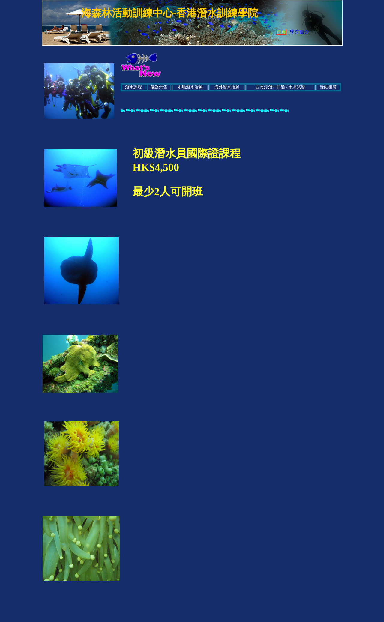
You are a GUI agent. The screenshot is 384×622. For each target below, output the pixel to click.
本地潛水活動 (190, 87)
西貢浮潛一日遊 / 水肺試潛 (280, 87)
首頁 (281, 31)
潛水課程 (133, 87)
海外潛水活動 (227, 87)
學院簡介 (299, 31)
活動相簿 (328, 87)
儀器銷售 (159, 87)
